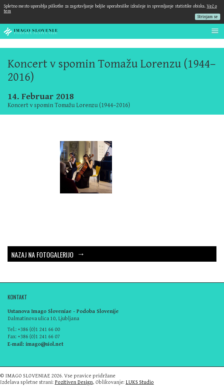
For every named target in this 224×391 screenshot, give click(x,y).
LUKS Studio (140, 382)
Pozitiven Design (74, 382)
